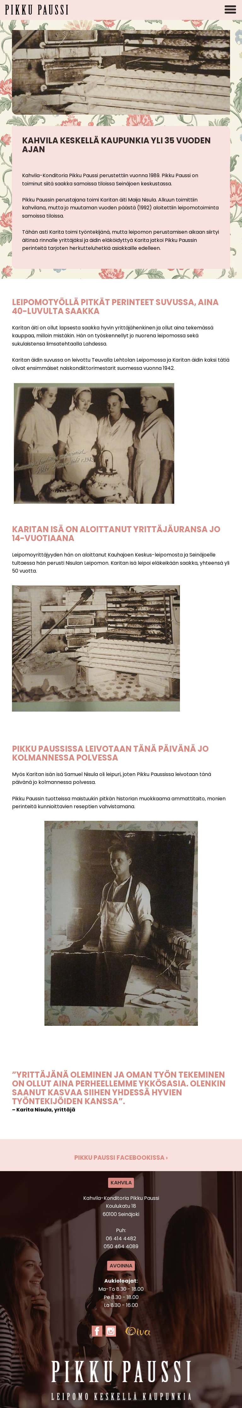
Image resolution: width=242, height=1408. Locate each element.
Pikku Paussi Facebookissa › (121, 1157)
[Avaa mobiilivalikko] (230, 10)
